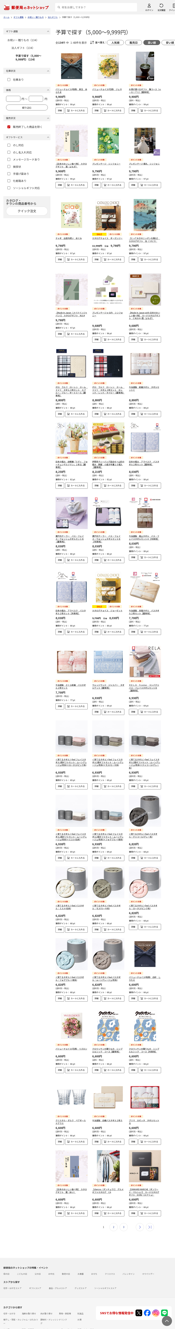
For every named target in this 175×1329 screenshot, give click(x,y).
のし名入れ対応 (19, 152)
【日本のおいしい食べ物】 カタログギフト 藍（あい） (71, 1165)
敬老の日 (66, 1248)
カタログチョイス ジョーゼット (107, 593)
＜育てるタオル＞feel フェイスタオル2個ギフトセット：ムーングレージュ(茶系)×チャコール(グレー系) (144, 743)
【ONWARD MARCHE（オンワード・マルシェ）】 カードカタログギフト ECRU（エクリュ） (144, 1167)
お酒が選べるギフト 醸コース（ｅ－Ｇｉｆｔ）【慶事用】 (145, 90)
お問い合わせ (42, 1317)
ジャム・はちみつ (30, 1294)
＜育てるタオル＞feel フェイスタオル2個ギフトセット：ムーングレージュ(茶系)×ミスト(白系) (71, 817)
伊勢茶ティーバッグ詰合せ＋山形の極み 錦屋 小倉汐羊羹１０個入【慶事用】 (108, 453)
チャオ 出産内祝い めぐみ (69, 229)
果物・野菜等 (65, 1288)
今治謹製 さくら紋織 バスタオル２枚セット (71, 666)
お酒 (79, 1294)
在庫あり (15, 79)
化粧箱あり (16, 181)
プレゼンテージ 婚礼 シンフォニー (144, 159)
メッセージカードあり (23, 159)
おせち (94, 1248)
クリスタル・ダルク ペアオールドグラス (71, 1096)
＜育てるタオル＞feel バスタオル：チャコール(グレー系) (143, 815)
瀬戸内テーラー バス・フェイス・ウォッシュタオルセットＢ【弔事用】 (106, 524)
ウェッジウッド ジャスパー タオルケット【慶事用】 (108, 666)
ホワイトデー (148, 1248)
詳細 (60, 110)
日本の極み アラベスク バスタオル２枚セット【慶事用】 (144, 452)
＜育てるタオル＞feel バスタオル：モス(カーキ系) (106, 887)
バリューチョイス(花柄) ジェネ (107, 89)
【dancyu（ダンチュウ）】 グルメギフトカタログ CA (108, 1165)
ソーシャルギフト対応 (23, 188)
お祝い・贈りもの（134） (23, 40)
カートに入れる (78, 110)
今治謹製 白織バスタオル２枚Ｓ (107, 1095)
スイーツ (44, 1304)
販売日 (134, 43)
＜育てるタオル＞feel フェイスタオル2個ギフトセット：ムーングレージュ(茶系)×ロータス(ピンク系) (71, 742)
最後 (150, 1202)
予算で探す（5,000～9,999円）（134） (28, 57)
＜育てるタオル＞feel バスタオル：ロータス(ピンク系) (143, 887)
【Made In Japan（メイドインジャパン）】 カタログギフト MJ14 (71, 303)
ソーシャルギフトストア (105, 1262)
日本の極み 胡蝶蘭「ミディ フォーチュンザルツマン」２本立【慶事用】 (72, 453)
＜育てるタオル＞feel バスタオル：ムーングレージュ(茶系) (106, 959)
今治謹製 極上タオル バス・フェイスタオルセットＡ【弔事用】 (144, 523)
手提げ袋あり (18, 174)
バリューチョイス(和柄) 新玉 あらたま (71, 90)
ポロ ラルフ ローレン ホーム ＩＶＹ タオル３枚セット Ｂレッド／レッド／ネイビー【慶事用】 (108, 378)
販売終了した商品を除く (25, 127)
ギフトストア (35, 1262)
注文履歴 (161, 10)
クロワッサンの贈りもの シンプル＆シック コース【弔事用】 (144, 1027)
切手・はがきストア (12, 1262)
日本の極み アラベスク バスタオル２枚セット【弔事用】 (71, 595)
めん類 (6, 1304)
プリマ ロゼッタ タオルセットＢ (144, 1096)
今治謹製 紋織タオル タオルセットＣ (144, 377)
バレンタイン (129, 1248)
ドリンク (63, 1294)
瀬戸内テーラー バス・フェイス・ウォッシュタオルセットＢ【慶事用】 (70, 524)
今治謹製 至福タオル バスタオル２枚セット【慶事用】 (144, 595)
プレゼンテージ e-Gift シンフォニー (107, 303)
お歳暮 (81, 1248)
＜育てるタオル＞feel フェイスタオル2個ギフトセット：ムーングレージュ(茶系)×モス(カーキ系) (108, 742)
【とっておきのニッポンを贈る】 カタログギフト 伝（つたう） (144, 231)
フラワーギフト (66, 1304)
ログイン (149, 10)
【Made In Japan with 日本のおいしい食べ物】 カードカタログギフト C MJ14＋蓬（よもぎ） (144, 304)
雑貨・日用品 (28, 1304)
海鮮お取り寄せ (29, 1288)
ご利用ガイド (9, 1317)
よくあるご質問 (26, 1317)
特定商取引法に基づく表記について (56, 1323)
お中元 (51, 1248)
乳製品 (80, 1288)
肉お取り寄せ (46, 1288)
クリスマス (110, 1248)
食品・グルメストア (58, 1262)
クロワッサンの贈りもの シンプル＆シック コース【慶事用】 (107, 1027)
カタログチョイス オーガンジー (107, 229)
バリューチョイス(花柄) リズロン (71, 1026)
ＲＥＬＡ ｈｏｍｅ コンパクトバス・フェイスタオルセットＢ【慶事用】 (144, 668)
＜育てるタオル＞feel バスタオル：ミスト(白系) (70, 887)
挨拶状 (14, 167)
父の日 (38, 1248)
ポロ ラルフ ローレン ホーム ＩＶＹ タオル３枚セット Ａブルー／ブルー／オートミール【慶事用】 (72, 380)
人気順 (115, 43)
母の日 (6, 1248)
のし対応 (15, 145)
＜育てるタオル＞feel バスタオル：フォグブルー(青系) (70, 959)
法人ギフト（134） (23, 48)
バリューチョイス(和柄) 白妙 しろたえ (145, 959)
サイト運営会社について (26, 1323)
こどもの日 (22, 1248)
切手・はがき (9, 1288)
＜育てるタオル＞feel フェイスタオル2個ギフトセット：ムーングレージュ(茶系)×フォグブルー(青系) (108, 817)
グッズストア (81, 1262)
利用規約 (7, 1323)
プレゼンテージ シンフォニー (106, 158)
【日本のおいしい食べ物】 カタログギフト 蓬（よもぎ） (71, 159)
